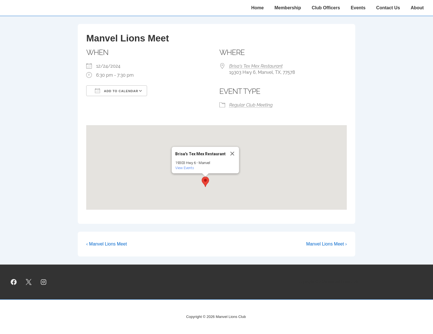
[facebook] (13, 282)
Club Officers (326, 7)
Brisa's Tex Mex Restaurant (256, 66)
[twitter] (28, 282)
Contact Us (388, 7)
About (417, 7)
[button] (205, 181)
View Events (184, 168)
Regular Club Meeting (251, 105)
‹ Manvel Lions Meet (106, 244)
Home (257, 7)
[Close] (232, 153)
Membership (287, 7)
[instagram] (43, 282)
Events (358, 7)
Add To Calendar (116, 90)
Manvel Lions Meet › (326, 244)
